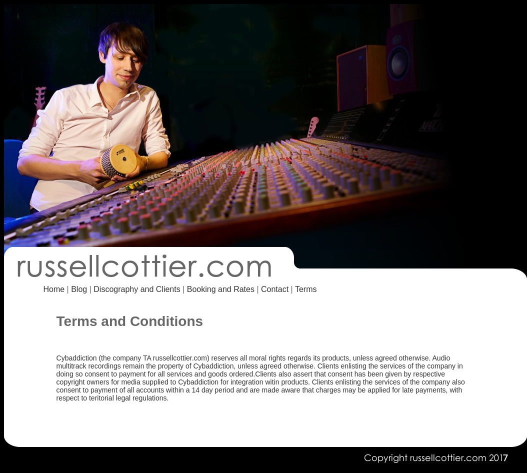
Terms (306, 289)
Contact (276, 289)
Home (53, 289)
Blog (79, 289)
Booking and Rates (220, 289)
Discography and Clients (137, 289)
